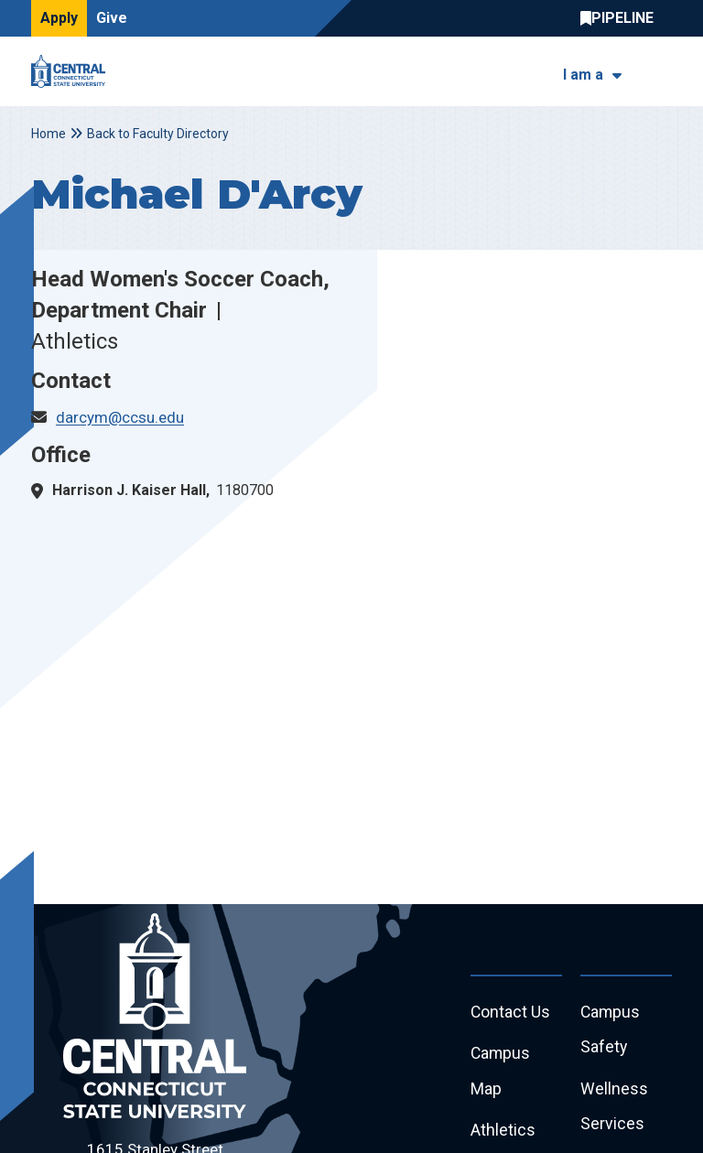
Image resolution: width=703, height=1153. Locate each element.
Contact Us (510, 1012)
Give (111, 18)
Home (48, 133)
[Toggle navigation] (660, 72)
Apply (59, 18)
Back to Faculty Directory (158, 133)
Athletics (502, 1132)
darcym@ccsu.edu (120, 417)
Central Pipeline (621, 18)
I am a (583, 74)
